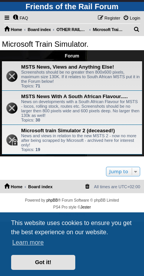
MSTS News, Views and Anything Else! (67, 67)
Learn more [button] (28, 242)
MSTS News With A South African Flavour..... (74, 96)
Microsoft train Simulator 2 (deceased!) (68, 130)
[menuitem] (20, 18)
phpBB (52, 200)
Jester (85, 207)
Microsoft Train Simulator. (45, 44)
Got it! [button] (43, 262)
